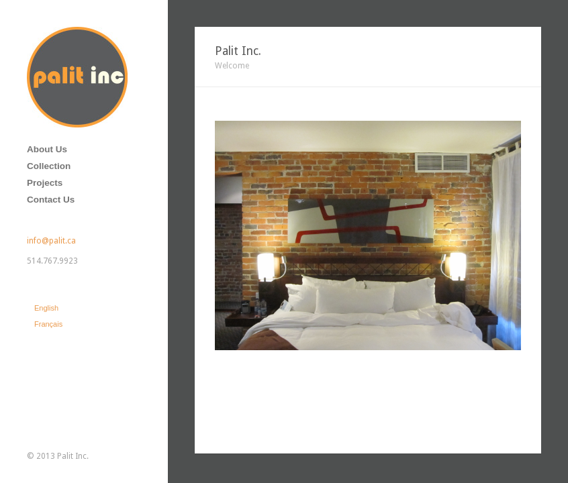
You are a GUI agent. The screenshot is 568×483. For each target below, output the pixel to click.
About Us (47, 149)
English (46, 308)
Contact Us (51, 200)
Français (48, 324)
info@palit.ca (51, 241)
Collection (48, 166)
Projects (44, 183)
